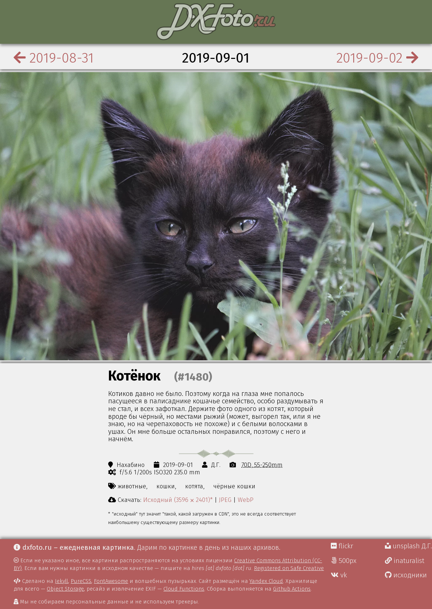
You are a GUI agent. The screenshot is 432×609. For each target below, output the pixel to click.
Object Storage (65, 588)
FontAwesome (111, 581)
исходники (406, 575)
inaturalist (404, 561)
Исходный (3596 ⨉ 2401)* (178, 499)
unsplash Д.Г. (408, 546)
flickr (342, 546)
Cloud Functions (183, 588)
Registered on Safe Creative (289, 568)
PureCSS (81, 581)
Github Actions (292, 588)
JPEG (225, 499)
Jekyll (61, 581)
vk (339, 575)
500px (344, 561)
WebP (246, 499)
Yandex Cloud (266, 581)
